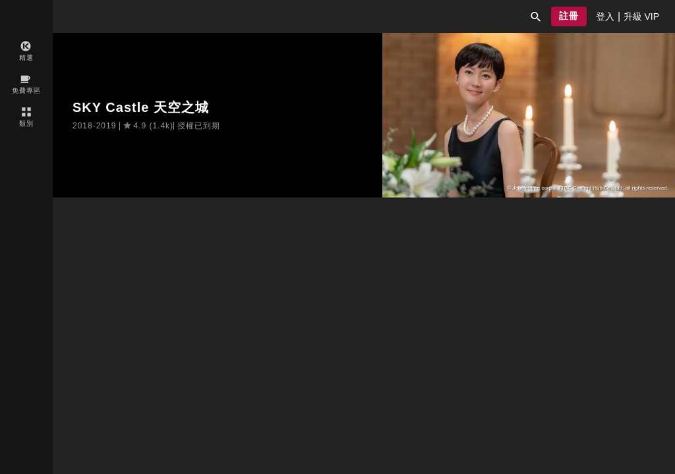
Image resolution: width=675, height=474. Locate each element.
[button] (536, 16)
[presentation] (605, 16)
